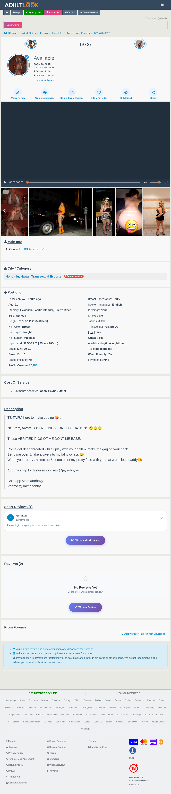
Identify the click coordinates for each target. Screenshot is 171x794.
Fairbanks (139, 700)
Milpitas (112, 707)
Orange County (14, 715)
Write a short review (45, 93)
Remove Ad (13, 777)
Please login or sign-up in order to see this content (33, 525)
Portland (65, 715)
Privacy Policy (14, 753)
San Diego (136, 715)
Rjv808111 (21, 515)
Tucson (144, 722)
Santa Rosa (74, 722)
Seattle (87, 722)
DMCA (10, 771)
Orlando (28, 715)
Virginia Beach (158, 722)
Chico (77, 700)
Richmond (77, 715)
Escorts (70, 12)
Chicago (67, 700)
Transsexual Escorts (78, 33)
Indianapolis (45, 707)
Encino (128, 700)
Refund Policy (14, 765)
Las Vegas (59, 707)
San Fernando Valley (153, 715)
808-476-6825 (102, 33)
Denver (108, 700)
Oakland (162, 707)
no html (85, 144)
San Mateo (61, 722)
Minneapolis (125, 707)
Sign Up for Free (97, 747)
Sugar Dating (13, 25)
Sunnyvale (133, 722)
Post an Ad (53, 12)
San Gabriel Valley (31, 722)
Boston (44, 700)
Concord (87, 700)
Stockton (120, 722)
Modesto (138, 707)
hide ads (163, 18)
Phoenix (40, 715)
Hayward (9, 707)
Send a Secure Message (71, 93)
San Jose (48, 722)
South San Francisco (103, 722)
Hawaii (44, 33)
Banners (11, 747)
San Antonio (121, 715)
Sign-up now (33, 12)
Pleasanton (52, 715)
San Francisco (12, 722)
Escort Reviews (89, 12)
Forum (51, 753)
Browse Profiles (56, 747)
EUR (132, 758)
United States (28, 33)
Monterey (150, 707)
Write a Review (18, 93)
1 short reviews (45, 80)
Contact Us (134, 785)
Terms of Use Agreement (20, 759)
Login (17, 12)
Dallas (98, 700)
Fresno (162, 700)
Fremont (151, 700)
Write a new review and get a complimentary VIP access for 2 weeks (53, 649)
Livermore (72, 707)
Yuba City (85, 729)
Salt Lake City (106, 715)
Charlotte (56, 700)
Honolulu (57, 33)
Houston (32, 707)
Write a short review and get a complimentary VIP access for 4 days (52, 653)
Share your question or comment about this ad (143, 634)
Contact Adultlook (16, 783)
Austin (22, 700)
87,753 (31, 365)
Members (53, 759)
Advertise (53, 771)
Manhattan (100, 707)
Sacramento (91, 715)
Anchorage (11, 700)
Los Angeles (86, 707)
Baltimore (33, 700)
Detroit (118, 700)
